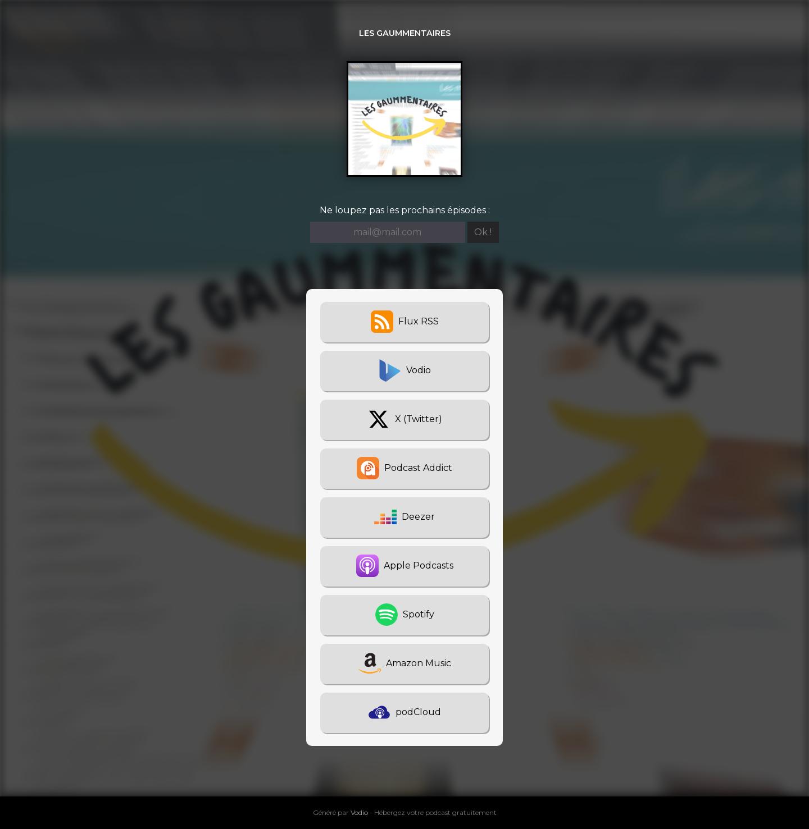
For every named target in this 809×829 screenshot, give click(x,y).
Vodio (359, 812)
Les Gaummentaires (405, 33)
